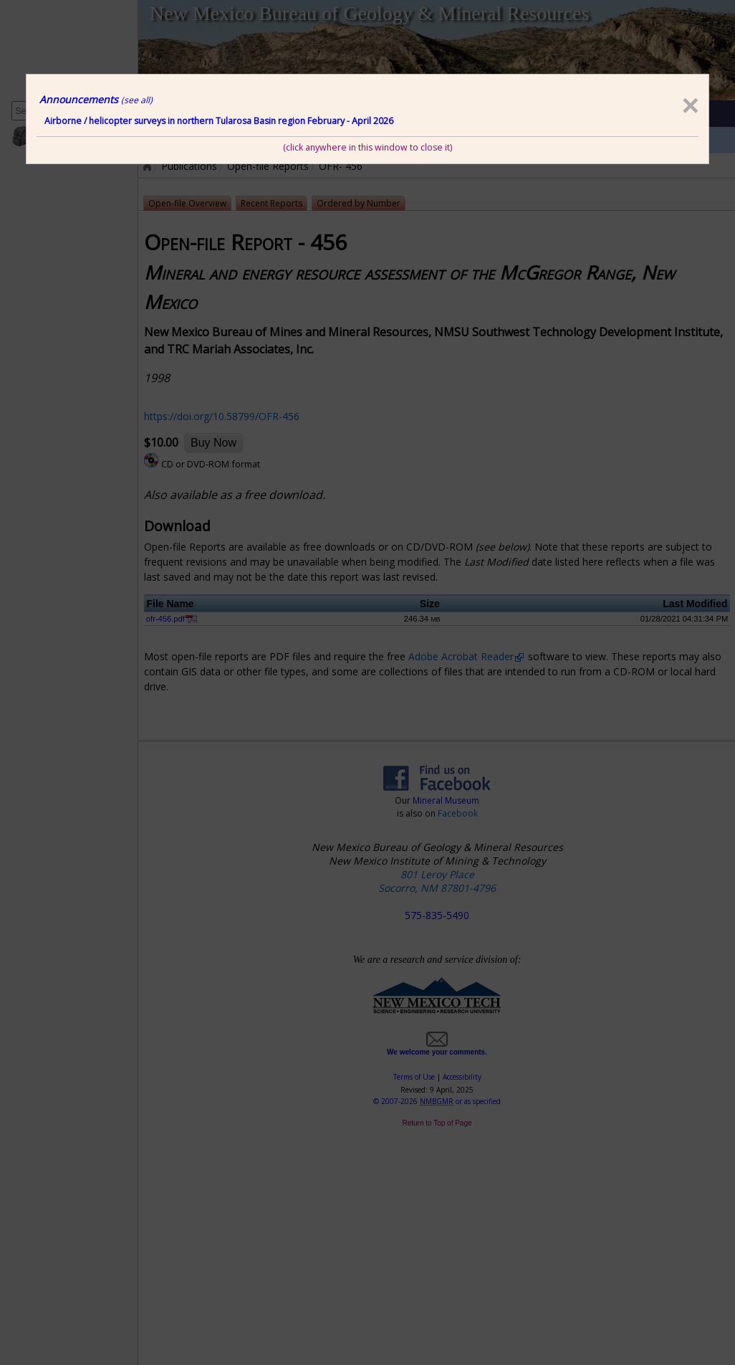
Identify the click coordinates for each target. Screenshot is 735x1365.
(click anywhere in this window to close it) (367, 147)
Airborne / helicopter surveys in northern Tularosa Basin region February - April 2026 (218, 121)
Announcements (96, 99)
